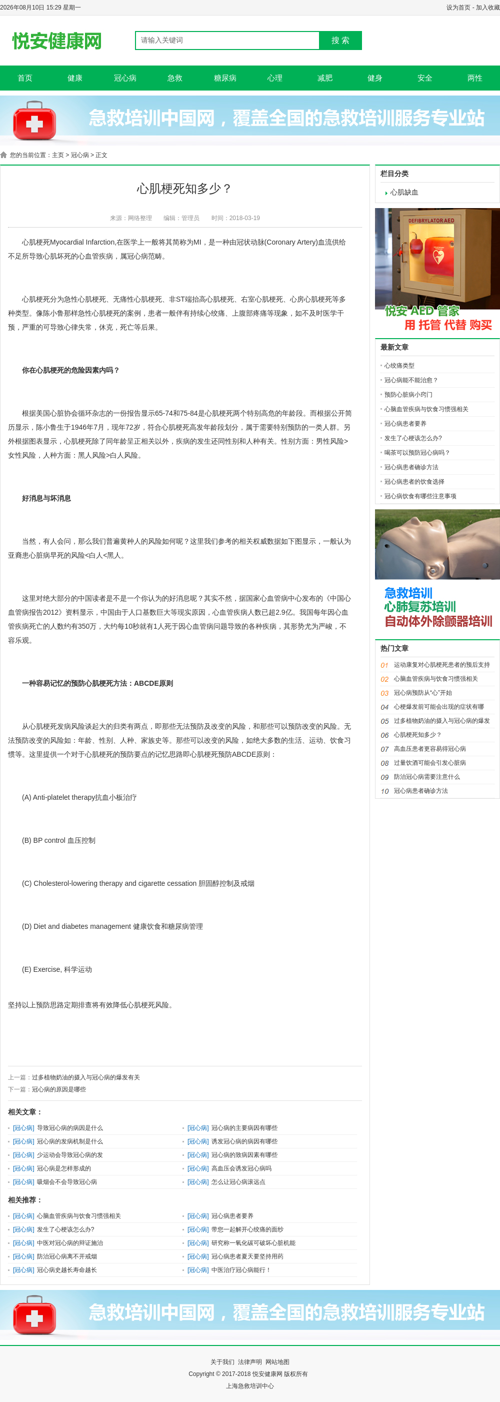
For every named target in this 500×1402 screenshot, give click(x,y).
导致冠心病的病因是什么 (70, 1127)
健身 (375, 78)
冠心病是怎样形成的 (64, 1168)
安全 (425, 78)
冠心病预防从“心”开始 (423, 692)
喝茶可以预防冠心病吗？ (417, 452)
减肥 (325, 78)
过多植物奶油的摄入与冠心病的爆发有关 (86, 1077)
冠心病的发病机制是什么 (70, 1141)
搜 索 (341, 40)
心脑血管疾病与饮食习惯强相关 (79, 1215)
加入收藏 (488, 7)
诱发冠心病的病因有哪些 (245, 1141)
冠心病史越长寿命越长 (67, 1269)
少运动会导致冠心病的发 (70, 1154)
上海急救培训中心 (250, 1385)
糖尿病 (225, 78)
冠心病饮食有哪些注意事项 (420, 496)
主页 (58, 155)
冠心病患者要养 (233, 1215)
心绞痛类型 (399, 365)
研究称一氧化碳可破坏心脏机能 (254, 1242)
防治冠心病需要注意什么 (427, 776)
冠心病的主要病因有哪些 (245, 1127)
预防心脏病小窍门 (408, 394)
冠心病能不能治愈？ (411, 380)
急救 (175, 78)
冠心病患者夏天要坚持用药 (248, 1256)
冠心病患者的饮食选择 (414, 481)
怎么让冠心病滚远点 (239, 1181)
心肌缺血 (404, 192)
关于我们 (222, 1361)
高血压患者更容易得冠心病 (430, 748)
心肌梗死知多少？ (418, 734)
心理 (275, 78)
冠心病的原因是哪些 (59, 1089)
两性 (475, 78)
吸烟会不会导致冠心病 (67, 1181)
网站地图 (278, 1361)
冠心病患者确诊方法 (411, 467)
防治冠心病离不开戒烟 (67, 1256)
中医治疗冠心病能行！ (242, 1269)
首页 (25, 78)
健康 (75, 78)
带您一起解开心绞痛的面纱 (248, 1229)
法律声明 (250, 1361)
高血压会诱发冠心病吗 (242, 1168)
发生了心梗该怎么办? (65, 1229)
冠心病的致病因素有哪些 (245, 1154)
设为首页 (458, 7)
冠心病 (125, 78)
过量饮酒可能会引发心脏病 (430, 762)
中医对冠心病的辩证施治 (70, 1242)
